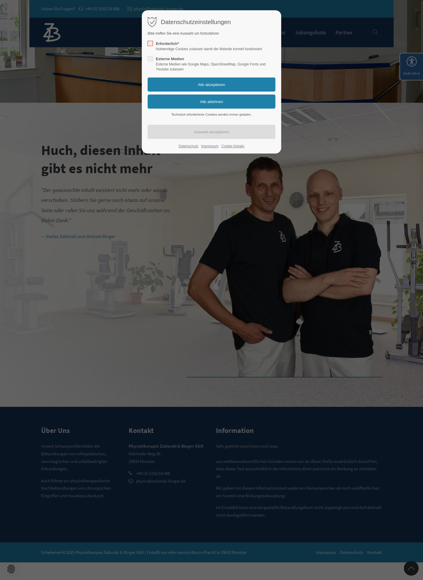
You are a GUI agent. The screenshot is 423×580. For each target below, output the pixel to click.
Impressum (210, 146)
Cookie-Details (232, 146)
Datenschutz (188, 146)
